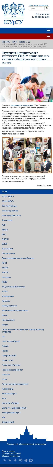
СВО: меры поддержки (38, 5)
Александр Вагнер (10, 211)
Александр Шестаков (11, 215)
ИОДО (4, 282)
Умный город (7, 389)
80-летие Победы (9, 206)
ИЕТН (4, 263)
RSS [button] (5, 460)
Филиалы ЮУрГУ (9, 394)
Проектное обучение (11, 365)
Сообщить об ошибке (11, 454)
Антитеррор (7, 220)
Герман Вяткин (8, 253)
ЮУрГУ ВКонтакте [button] (10, 460)
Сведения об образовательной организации (26, 444)
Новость (6, 42)
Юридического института (22, 105)
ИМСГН (5, 272)
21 (29, 42)
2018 (15, 42)
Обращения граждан (11, 456)
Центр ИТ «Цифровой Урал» (14, 408)
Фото (4, 398)
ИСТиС (5, 291)
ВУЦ (4, 234)
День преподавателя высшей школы (18, 258)
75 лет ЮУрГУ (8, 196)
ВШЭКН (5, 239)
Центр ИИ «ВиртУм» (10, 403)
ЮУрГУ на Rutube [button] (20, 460)
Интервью (6, 277)
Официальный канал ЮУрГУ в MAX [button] (31, 460)
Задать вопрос (8, 451)
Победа (5, 346)
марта (22, 42)
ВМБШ (5, 230)
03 (5, 63)
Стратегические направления (15, 384)
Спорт (4, 379)
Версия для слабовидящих (40, 15)
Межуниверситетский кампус (15, 310)
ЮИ (3, 417)
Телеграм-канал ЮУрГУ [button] (26, 460)
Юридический (8, 422)
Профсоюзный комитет (12, 370)
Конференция (8, 296)
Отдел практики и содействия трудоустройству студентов (23, 330)
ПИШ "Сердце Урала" (11, 341)
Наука (4, 315)
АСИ (3, 225)
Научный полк (8, 320)
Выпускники (7, 249)
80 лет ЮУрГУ (8, 201)
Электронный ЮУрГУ (11, 413)
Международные (9, 306)
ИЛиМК (5, 268)
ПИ (3, 336)
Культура (6, 301)
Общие (5, 325)
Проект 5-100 (7, 360)
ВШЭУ (4, 244)
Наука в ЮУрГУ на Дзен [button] (15, 460)
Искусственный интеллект (13, 287)
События (6, 375)
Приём (5, 351)
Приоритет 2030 (9, 355)
